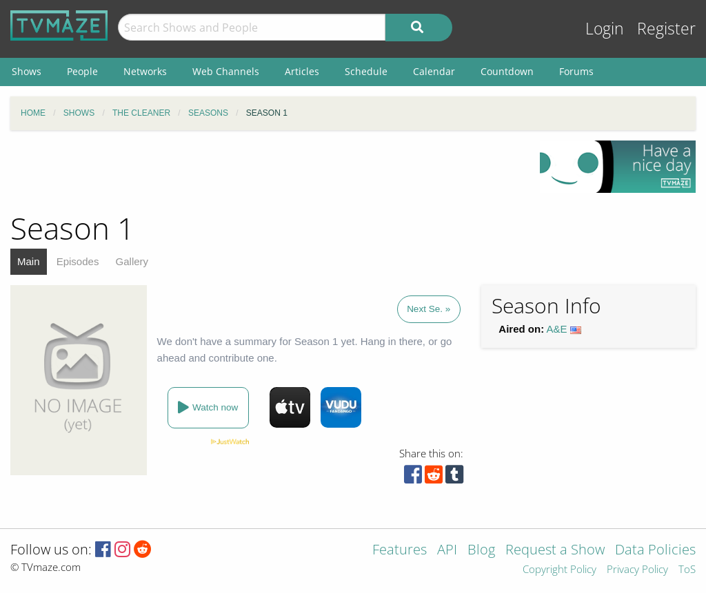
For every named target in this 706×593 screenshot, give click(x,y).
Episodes (78, 261)
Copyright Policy (559, 570)
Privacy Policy (637, 570)
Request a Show (555, 551)
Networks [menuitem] (145, 71)
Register (666, 28)
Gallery (132, 261)
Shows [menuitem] (26, 71)
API (447, 551)
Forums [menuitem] (576, 71)
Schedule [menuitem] (366, 71)
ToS (687, 570)
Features (399, 551)
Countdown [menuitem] (507, 71)
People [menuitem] (82, 71)
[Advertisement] (265, 171)
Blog (481, 551)
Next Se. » (428, 309)
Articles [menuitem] (302, 71)
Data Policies (655, 551)
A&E (557, 329)
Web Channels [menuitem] (225, 71)
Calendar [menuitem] (434, 71)
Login (604, 28)
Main (28, 261)
